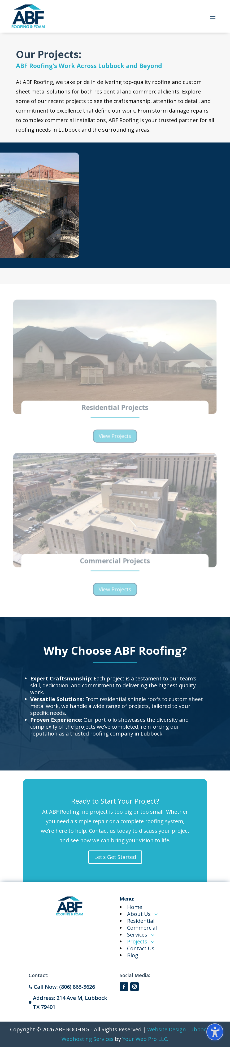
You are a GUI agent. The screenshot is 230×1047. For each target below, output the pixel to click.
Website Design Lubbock (178, 1029)
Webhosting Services (88, 1038)
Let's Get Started (115, 857)
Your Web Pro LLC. (145, 1038)
